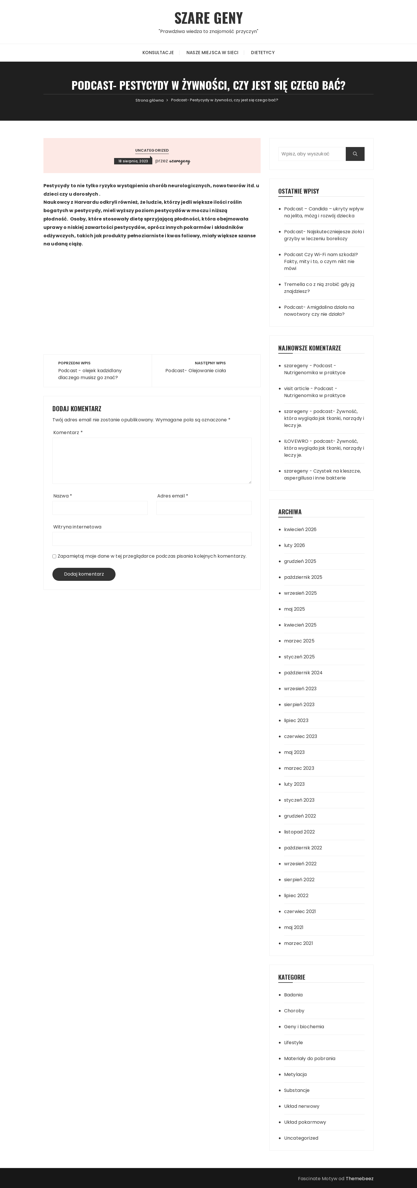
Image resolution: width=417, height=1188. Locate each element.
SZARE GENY (209, 17)
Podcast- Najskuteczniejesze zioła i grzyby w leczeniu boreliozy (324, 235)
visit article (296, 388)
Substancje (297, 1090)
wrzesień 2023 (300, 688)
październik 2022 (303, 847)
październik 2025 (303, 577)
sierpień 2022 (299, 879)
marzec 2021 (298, 943)
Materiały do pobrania (309, 1058)
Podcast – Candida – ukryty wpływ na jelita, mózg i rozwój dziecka (324, 212)
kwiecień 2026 (300, 529)
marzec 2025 (299, 641)
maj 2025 (294, 609)
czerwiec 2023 (300, 736)
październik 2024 (303, 672)
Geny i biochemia (304, 1026)
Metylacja (295, 1074)
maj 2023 (294, 752)
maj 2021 (293, 927)
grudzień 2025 (300, 561)
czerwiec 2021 (300, 911)
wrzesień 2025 (300, 593)
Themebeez (360, 1178)
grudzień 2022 (300, 816)
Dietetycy (262, 52)
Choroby (294, 1010)
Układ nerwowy (301, 1106)
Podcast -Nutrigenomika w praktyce (315, 369)
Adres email (172, 496)
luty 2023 (294, 784)
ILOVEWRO (296, 441)
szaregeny (179, 160)
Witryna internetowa (77, 527)
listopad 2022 (299, 832)
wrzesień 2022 (300, 863)
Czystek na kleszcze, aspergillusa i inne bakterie (322, 474)
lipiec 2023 (296, 720)
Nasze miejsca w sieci (212, 52)
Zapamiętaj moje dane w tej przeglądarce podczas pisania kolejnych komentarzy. (152, 556)
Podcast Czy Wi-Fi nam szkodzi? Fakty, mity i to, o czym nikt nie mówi (321, 261)
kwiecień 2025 (300, 625)
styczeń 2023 (299, 800)
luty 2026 (294, 545)
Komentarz (68, 432)
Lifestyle (293, 1042)
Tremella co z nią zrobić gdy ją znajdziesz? (319, 288)
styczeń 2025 (299, 656)
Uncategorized (152, 150)
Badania (293, 994)
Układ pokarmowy (305, 1122)
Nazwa (62, 496)
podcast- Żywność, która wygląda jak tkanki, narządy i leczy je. (324, 418)
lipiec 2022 (296, 895)
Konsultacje (158, 52)
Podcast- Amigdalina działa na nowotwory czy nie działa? (319, 310)
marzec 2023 (299, 768)
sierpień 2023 (299, 704)
